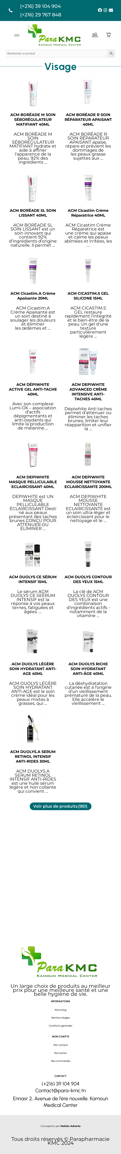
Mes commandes (60, 1056)
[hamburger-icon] (17, 35)
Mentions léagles (60, 1008)
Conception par (60, 1126)
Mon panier (60, 1048)
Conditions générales (60, 1016)
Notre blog (60, 1000)
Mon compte (60, 1040)
